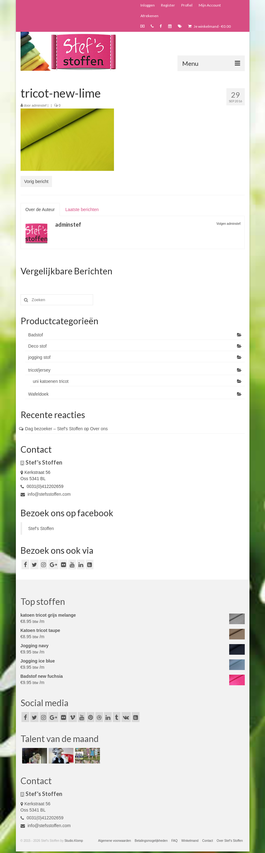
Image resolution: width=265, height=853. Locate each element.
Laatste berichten (82, 209)
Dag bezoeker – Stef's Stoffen (54, 428)
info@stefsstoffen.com (46, 494)
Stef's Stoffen (41, 528)
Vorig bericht (36, 181)
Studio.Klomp (73, 840)
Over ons (99, 428)
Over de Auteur (40, 209)
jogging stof (39, 357)
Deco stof (37, 346)
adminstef (39, 105)
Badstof (35, 334)
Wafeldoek (38, 394)
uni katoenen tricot (51, 381)
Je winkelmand (209, 26)
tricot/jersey (39, 370)
